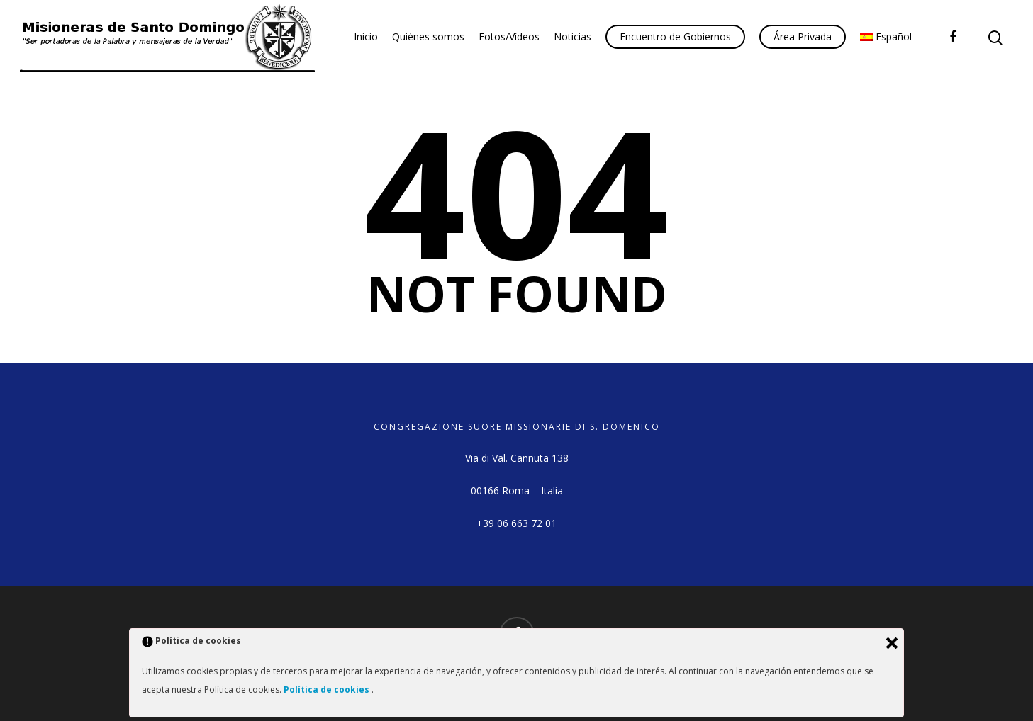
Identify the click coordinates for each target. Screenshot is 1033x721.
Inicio (366, 36)
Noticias (572, 36)
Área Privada (803, 36)
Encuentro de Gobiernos (675, 36)
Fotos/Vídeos (509, 36)
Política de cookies (328, 689)
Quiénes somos (428, 36)
